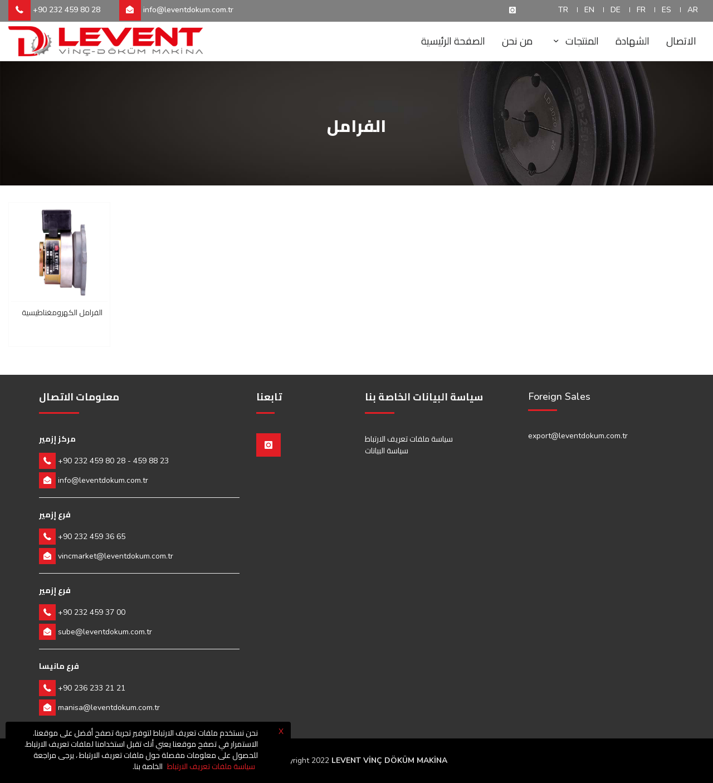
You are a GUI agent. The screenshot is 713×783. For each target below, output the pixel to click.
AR (692, 9)
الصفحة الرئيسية (453, 41)
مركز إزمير (57, 438)
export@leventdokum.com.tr (578, 435)
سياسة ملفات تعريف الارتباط (409, 439)
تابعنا (269, 397)
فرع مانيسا (59, 666)
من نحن (517, 41)
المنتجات (574, 41)
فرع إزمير (55, 514)
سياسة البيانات (386, 450)
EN (589, 9)
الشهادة (632, 41)
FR (641, 9)
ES (666, 9)
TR (563, 9)
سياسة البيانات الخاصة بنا (424, 397)
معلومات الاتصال (79, 397)
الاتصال (681, 41)
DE (616, 9)
